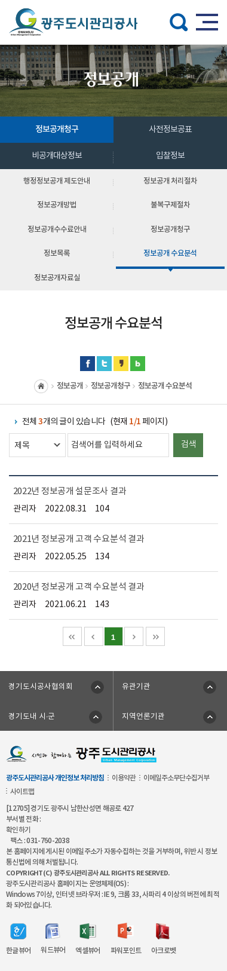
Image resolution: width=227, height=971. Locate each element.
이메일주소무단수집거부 (176, 778)
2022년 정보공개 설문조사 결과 (70, 491)
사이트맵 (22, 792)
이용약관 (124, 778)
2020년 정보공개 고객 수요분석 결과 (79, 587)
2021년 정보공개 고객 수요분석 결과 (79, 539)
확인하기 (18, 830)
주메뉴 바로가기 (114, 0)
